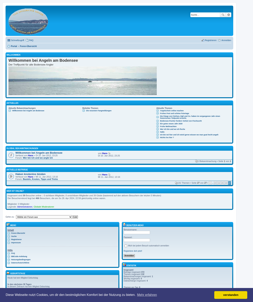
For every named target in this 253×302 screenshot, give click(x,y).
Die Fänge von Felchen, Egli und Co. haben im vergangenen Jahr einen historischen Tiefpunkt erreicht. (190, 117)
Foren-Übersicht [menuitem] (18, 233)
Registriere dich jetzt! (133, 251)
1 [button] (210, 183)
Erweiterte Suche (228, 14)
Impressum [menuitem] (16, 243)
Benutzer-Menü (133, 225)
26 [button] (226, 183)
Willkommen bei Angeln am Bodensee (28, 111)
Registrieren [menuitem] (210, 40)
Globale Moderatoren (44, 207)
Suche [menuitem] (14, 236)
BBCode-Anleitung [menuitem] (19, 256)
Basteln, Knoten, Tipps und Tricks (40, 179)
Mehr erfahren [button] (147, 294)
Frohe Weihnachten (168, 126)
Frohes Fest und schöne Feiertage (174, 113)
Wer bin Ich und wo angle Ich (38, 158)
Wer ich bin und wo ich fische (172, 129)
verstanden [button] (230, 294)
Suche (223, 14)
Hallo (162, 132)
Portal (14, 46)
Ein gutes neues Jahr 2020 (171, 124)
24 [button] (219, 183)
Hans (30, 155)
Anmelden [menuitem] (226, 40)
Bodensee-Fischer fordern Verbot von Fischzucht (181, 121)
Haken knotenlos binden (30, 174)
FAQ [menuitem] (31, 40)
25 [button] (222, 183)
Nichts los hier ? (167, 137)
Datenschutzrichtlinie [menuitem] (20, 263)
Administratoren (24, 207)
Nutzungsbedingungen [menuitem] (20, 260)
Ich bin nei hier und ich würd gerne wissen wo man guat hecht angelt (189, 135)
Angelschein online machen (172, 111)
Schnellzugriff (17, 40)
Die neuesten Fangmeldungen (98, 111)
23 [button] (215, 183)
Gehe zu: (10, 217)
